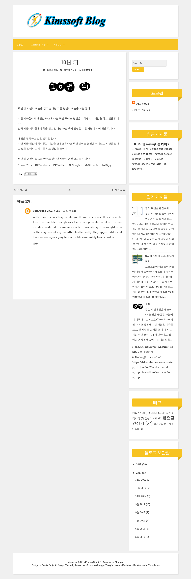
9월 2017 (140, 504)
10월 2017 (140, 496)
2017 (139, 472)
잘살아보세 (151, 418)
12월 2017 (140, 479)
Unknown (142, 103)
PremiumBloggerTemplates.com (104, 565)
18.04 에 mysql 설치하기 (151, 144)
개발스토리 (138, 412)
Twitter (59, 165)
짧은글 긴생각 (70, 69)
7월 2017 (140, 520)
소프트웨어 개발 (38, 44)
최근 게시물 (20, 189)
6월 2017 (140, 528)
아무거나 (164, 413)
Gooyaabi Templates (148, 565)
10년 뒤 (69, 62)
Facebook (42, 165)
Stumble (91, 165)
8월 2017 (140, 512)
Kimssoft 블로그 (93, 562)
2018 (139, 464)
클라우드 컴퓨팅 (162, 423)
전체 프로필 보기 (141, 110)
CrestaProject (49, 565)
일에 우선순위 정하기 (157, 208)
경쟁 (147, 303)
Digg (106, 165)
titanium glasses (62, 222)
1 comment (88, 69)
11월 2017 (140, 487)
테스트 (135, 428)
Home (20, 44)
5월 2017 (140, 536)
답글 (35, 243)
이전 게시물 (118, 189)
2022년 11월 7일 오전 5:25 (61, 210)
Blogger (119, 562)
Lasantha (80, 565)
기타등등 (58, 44)
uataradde (39, 210)
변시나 (154, 413)
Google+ (75, 165)
